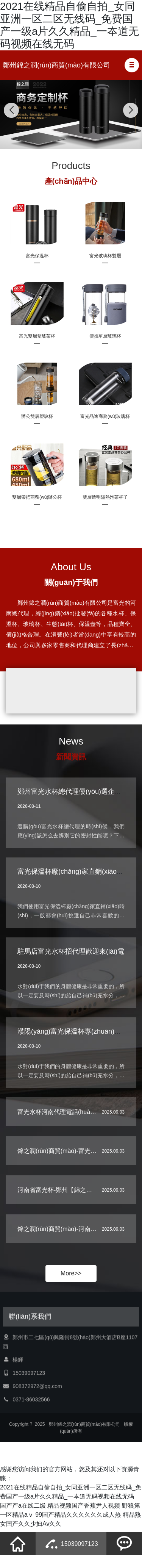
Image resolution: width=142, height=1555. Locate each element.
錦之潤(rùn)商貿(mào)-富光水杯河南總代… (75, 1165)
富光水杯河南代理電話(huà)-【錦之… (68, 1126)
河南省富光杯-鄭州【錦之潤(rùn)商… (67, 1204)
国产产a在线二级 (23, 1509)
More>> (71, 1277)
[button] (132, 65)
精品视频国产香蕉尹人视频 (83, 1509)
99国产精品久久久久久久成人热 (78, 1518)
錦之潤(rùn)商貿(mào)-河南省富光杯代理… (75, 1244)
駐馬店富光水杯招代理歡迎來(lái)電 (70, 981)
